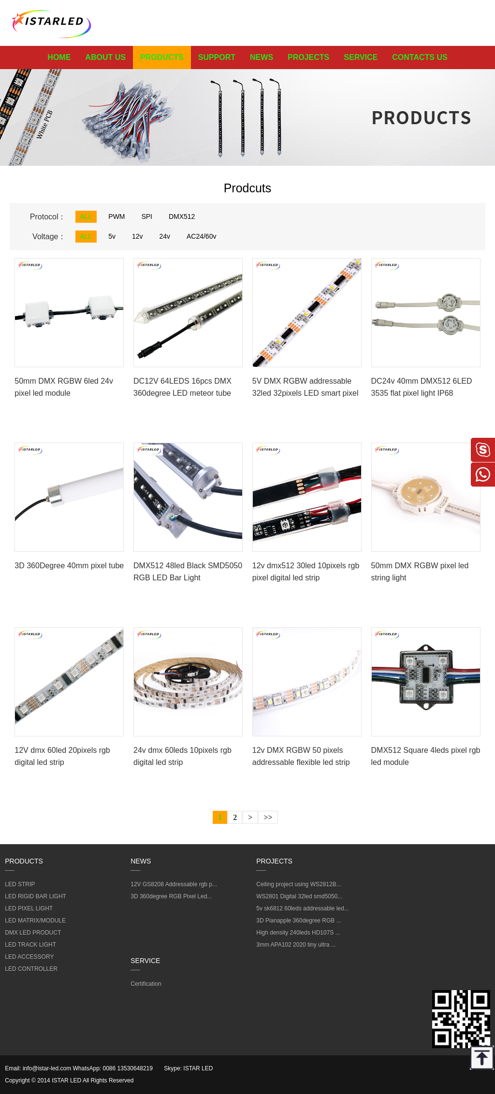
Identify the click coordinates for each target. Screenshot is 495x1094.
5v (112, 236)
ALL (86, 216)
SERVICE (361, 57)
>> (267, 817)
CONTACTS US (419, 57)
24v (164, 236)
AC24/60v (201, 236)
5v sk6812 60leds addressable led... (302, 908)
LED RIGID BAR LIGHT (35, 896)
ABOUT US (105, 57)
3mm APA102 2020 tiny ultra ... (296, 944)
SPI (146, 216)
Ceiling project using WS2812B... (298, 884)
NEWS (261, 57)
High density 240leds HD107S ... (298, 932)
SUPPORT (216, 57)
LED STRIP (20, 884)
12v (137, 236)
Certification (146, 983)
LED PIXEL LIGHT (29, 908)
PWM (116, 216)
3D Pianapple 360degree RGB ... (298, 920)
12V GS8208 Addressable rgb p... (174, 884)
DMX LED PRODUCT (33, 932)
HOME (59, 57)
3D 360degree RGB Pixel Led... (171, 896)
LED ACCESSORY (29, 956)
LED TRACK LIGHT (30, 944)
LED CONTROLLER (31, 968)
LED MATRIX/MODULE (35, 920)
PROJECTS (308, 57)
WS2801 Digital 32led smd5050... (299, 896)
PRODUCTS (162, 57)
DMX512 (182, 216)
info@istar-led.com (47, 1068)
